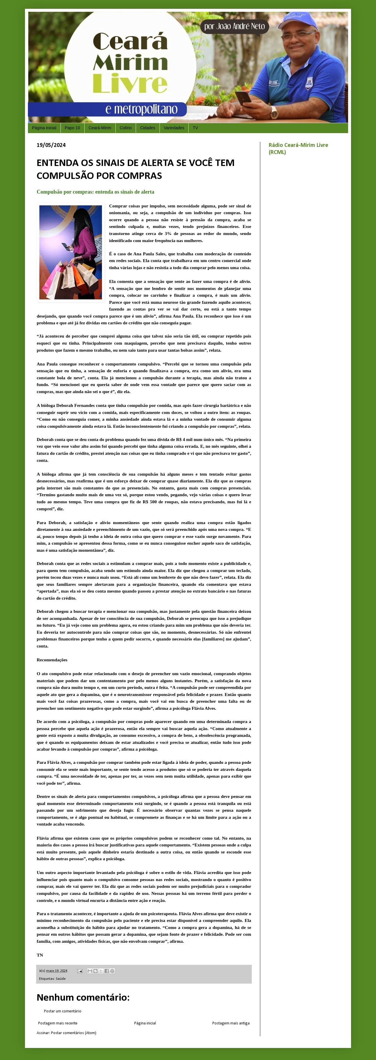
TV (195, 127)
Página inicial (44, 127)
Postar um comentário (62, 1011)
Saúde (61, 979)
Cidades (147, 127)
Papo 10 (72, 127)
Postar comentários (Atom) (73, 1033)
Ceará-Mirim (100, 127)
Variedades (174, 127)
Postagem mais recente (58, 1023)
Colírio (126, 127)
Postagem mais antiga (231, 1023)
